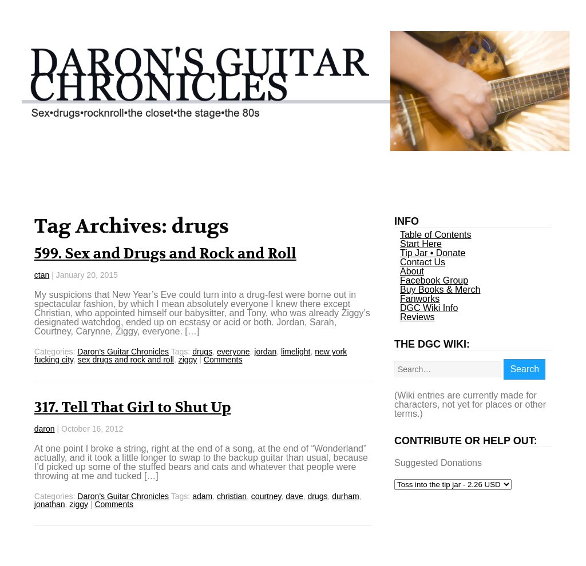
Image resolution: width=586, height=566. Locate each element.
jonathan (49, 504)
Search (524, 369)
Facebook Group (434, 280)
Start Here (421, 244)
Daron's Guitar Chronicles (123, 351)
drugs (202, 351)
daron (44, 428)
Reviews (417, 317)
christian (232, 496)
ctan (41, 275)
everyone (233, 351)
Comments (223, 359)
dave (294, 496)
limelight (295, 351)
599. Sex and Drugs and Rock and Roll (165, 254)
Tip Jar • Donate (432, 253)
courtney (266, 496)
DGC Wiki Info (429, 308)
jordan (265, 351)
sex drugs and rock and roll (126, 359)
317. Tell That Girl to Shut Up (132, 407)
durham (345, 496)
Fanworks (420, 299)
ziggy (188, 359)
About (412, 271)
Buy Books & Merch (440, 289)
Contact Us (422, 262)
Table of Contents (436, 235)
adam (202, 496)
